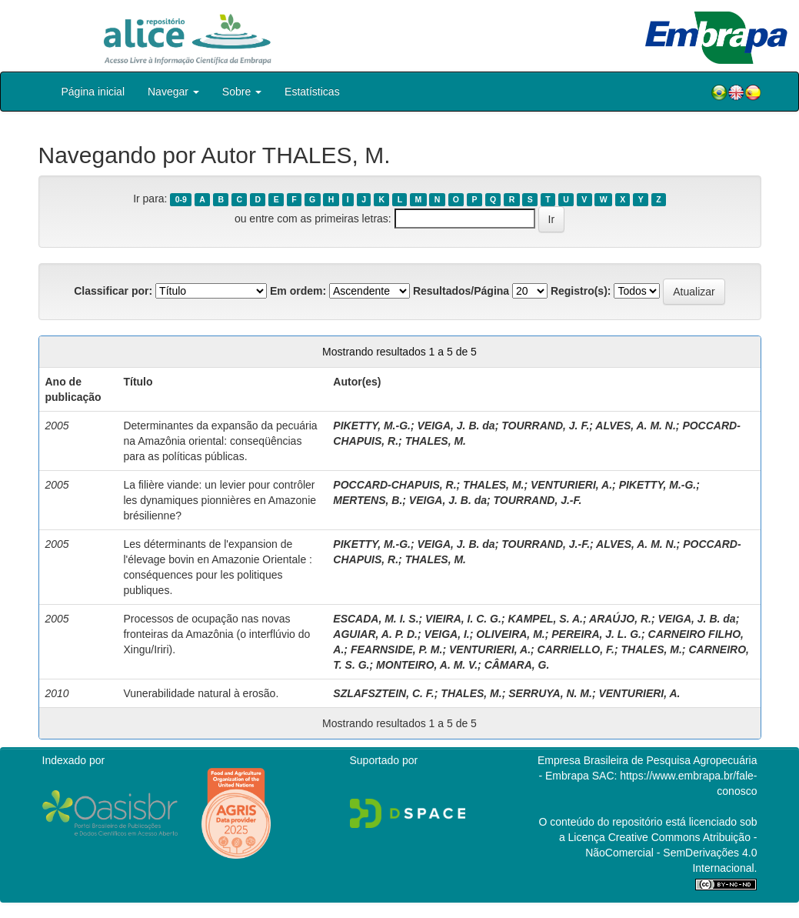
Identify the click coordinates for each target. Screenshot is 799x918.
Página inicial (93, 91)
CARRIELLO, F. (576, 649)
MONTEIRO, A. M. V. (427, 665)
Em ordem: (298, 291)
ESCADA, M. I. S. (375, 619)
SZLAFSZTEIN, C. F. (383, 693)
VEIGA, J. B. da (455, 425)
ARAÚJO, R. (620, 619)
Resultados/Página (461, 291)
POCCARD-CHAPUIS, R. (394, 485)
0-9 (181, 199)
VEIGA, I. (447, 634)
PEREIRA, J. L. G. (596, 634)
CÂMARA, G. (517, 665)
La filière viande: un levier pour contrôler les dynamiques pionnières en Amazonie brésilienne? (219, 500)
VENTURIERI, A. (571, 485)
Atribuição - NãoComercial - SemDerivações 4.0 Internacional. (671, 852)
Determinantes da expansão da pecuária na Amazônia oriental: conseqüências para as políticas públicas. (220, 440)
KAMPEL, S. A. (545, 619)
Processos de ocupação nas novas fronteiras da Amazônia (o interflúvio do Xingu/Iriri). (216, 634)
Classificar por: (113, 291)
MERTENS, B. (367, 500)
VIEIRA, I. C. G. (463, 619)
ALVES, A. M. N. (635, 425)
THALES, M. (435, 441)
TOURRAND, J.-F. (538, 500)
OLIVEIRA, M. (510, 634)
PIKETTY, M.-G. (372, 425)
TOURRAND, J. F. (545, 425)
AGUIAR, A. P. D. (375, 634)
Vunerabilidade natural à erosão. (200, 693)
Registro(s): (581, 291)
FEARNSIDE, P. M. (397, 649)
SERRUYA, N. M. (550, 693)
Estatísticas (312, 91)
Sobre (241, 91)
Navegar (173, 91)
